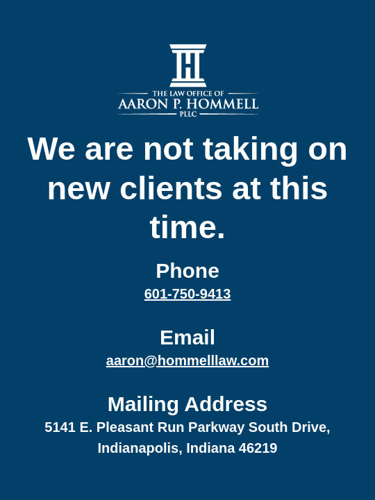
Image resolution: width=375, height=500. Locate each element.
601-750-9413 (187, 293)
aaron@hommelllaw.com (187, 360)
